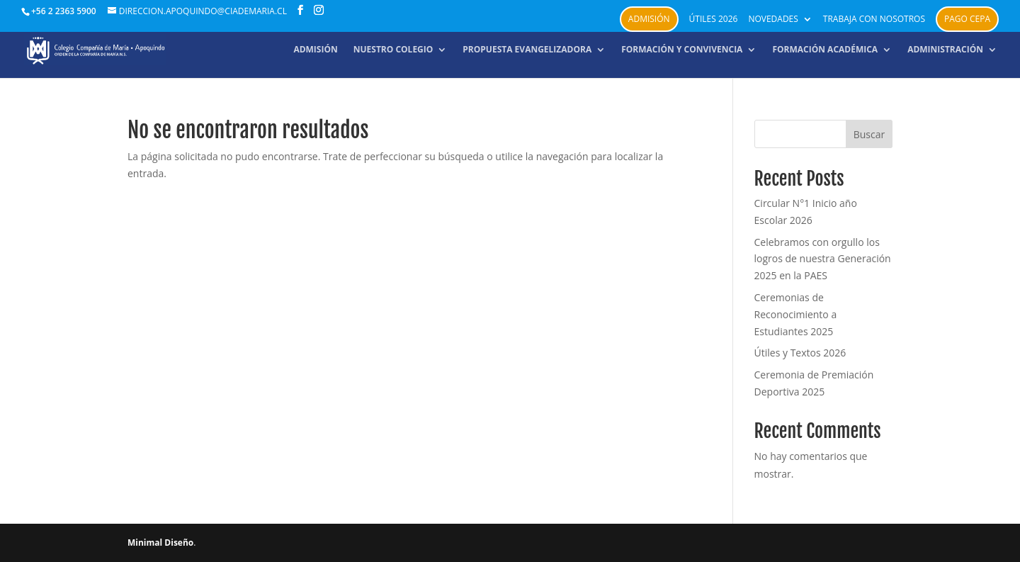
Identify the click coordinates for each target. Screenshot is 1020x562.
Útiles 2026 (713, 20)
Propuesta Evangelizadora (527, 50)
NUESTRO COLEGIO (393, 50)
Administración (945, 50)
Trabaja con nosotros (874, 20)
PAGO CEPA (967, 19)
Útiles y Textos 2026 (800, 352)
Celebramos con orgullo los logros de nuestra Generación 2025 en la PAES (822, 259)
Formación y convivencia (681, 50)
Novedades (773, 20)
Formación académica (825, 50)
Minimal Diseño (160, 542)
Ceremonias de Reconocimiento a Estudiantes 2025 (795, 314)
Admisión (649, 19)
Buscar (869, 134)
